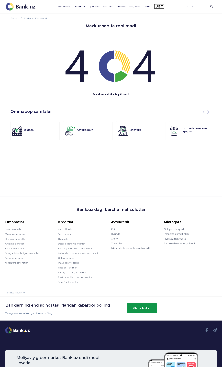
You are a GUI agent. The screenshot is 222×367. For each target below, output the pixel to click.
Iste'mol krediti (66, 229)
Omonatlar (64, 6)
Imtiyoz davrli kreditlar (70, 262)
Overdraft (63, 238)
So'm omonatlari (14, 229)
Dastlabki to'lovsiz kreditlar (73, 243)
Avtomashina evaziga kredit (180, 243)
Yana (147, 6)
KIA (113, 229)
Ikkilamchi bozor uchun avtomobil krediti (81, 253)
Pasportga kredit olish (176, 234)
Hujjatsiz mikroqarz (175, 238)
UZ (190, 6)
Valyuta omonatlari (16, 234)
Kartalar (108, 6)
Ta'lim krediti (65, 234)
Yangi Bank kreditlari (69, 281)
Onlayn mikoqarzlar (175, 229)
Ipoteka (94, 6)
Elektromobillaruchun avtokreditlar (78, 276)
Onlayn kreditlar (67, 257)
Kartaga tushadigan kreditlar (74, 272)
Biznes (121, 6)
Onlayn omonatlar (15, 243)
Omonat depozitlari (16, 248)
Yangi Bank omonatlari (18, 262)
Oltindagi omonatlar (16, 238)
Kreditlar (80, 6)
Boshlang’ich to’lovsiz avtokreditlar (78, 248)
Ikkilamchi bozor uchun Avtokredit (130, 248)
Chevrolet (116, 243)
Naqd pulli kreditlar (68, 267)
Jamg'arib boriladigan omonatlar (23, 253)
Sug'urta (134, 6)
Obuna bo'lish (141, 307)
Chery (114, 238)
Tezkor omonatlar (15, 257)
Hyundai (116, 234)
